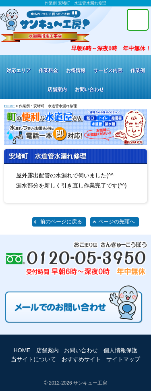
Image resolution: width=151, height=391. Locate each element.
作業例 (137, 70)
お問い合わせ (89, 89)
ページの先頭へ (116, 222)
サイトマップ (123, 359)
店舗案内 (57, 89)
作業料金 (48, 70)
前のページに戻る (61, 222)
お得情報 (75, 70)
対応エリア (18, 70)
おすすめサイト (81, 359)
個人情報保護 (120, 350)
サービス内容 (107, 70)
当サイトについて (33, 359)
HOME (9, 106)
